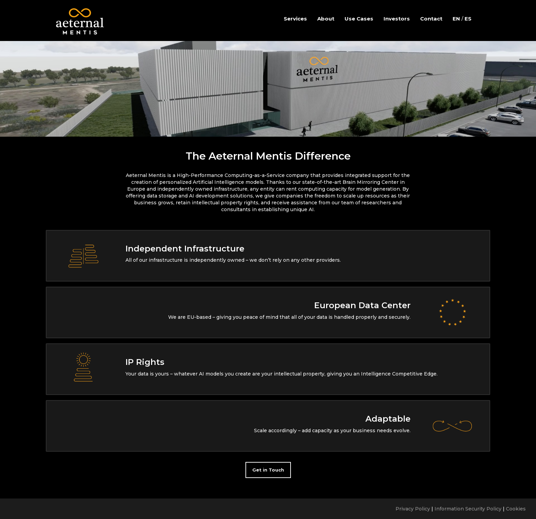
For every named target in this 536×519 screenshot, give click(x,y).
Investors (397, 18)
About (325, 18)
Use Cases (359, 18)
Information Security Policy (467, 509)
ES (468, 18)
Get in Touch (268, 470)
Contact (431, 18)
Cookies (516, 509)
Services (295, 18)
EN (456, 18)
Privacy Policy (413, 509)
